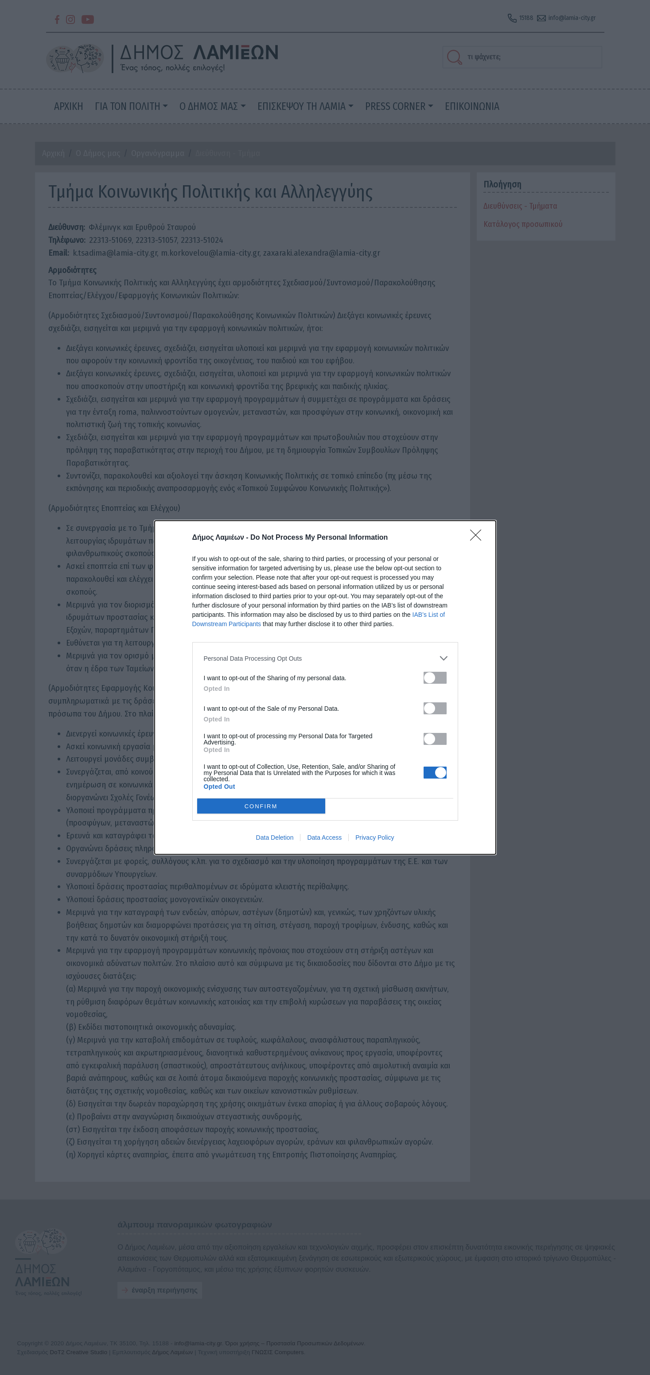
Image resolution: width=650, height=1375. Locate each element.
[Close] (478, 538)
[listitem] (325, 658)
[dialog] (325, 687)
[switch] (435, 678)
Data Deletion (275, 837)
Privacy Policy (374, 837)
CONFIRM (261, 806)
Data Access (324, 837)
